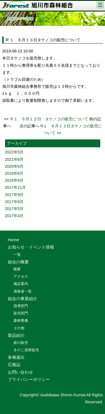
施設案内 (20, 284)
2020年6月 (14, 166)
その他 (18, 328)
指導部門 (20, 306)
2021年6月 (14, 159)
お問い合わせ (20, 372)
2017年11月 (15, 187)
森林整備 (20, 320)
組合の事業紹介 (22, 298)
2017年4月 (14, 215)
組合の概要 (18, 261)
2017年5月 (14, 208)
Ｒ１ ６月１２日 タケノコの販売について (49, 119)
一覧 (17, 254)
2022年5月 (14, 152)
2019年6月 (14, 173)
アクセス (20, 276)
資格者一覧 (22, 291)
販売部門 (20, 313)
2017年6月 (14, 201)
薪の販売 (20, 343)
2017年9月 (14, 194)
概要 (17, 269)
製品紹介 (16, 335)
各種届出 (16, 357)
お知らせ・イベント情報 (31, 247)
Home (13, 239)
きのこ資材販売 (26, 350)
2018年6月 (14, 180)
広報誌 (14, 364)
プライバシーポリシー (29, 379)
